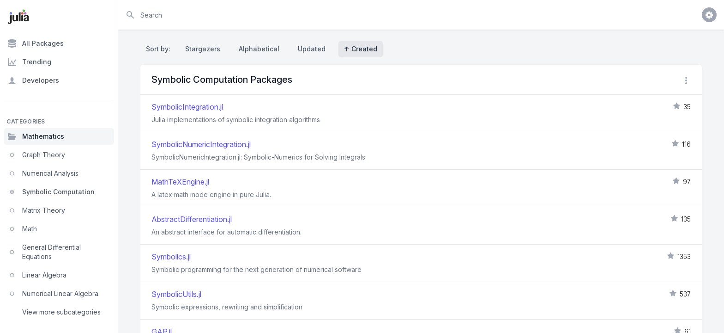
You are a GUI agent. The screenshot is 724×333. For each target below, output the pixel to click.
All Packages (35, 43)
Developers (33, 80)
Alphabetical (259, 49)
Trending (29, 62)
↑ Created (360, 49)
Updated (312, 49)
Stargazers (202, 49)
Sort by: (160, 49)
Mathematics (35, 136)
